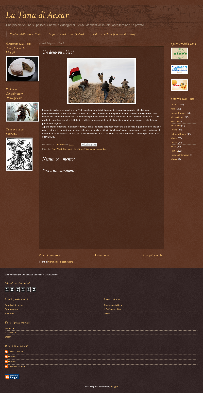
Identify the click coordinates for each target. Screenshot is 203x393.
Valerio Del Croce (16, 366)
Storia (173, 146)
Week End (176, 125)
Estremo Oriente (178, 134)
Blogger (114, 386)
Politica (174, 151)
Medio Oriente (177, 117)
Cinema (174, 104)
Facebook (9, 328)
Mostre (174, 138)
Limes (107, 313)
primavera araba (98, 149)
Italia (173, 108)
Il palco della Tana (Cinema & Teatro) (112, 34)
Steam (8, 337)
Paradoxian (10, 332)
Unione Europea (178, 113)
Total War (9, 313)
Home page (101, 255)
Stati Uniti (175, 121)
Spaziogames (11, 309)
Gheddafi (67, 149)
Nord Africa (83, 149)
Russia (174, 129)
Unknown (12, 356)
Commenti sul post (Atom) (60, 262)
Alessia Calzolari (16, 351)
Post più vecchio (153, 255)
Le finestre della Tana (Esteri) (66, 34)
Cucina (174, 142)
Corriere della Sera (113, 305)
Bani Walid (57, 149)
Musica (174, 159)
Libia (75, 149)
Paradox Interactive (180, 155)
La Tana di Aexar (37, 15)
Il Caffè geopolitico (112, 309)
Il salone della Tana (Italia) (26, 34)
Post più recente (49, 255)
